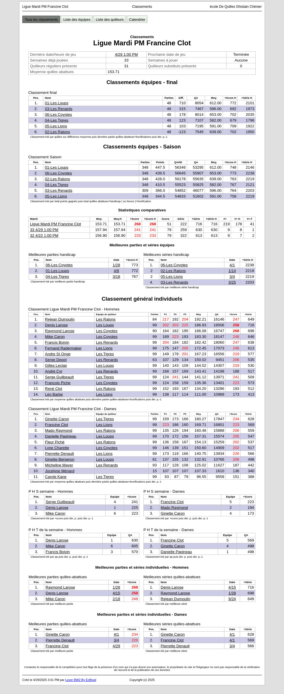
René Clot (53, 388)
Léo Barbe (54, 394)
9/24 (232, 599)
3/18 (116, 276)
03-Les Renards (58, 109)
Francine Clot (56, 425)
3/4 (232, 276)
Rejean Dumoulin (60, 319)
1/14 (232, 271)
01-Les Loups (56, 103)
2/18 (116, 599)
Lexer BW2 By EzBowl (80, 680)
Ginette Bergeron (60, 459)
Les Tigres (105, 354)
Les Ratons (105, 319)
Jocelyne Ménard (60, 471)
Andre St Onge (58, 354)
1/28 (116, 265)
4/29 (116, 646)
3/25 (232, 282)
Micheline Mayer (59, 465)
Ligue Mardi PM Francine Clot (55, 224)
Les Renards (107, 342)
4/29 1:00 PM (126, 54)
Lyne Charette (57, 448)
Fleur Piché (54, 442)
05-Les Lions (56, 126)
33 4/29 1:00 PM (44, 230)
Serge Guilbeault (59, 377)
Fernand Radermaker (63, 348)
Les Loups (105, 325)
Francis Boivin (57, 342)
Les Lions (104, 348)
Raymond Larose (60, 331)
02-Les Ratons (57, 132)
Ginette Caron (57, 419)
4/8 (116, 271)
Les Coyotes (106, 331)
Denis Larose (56, 325)
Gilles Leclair (56, 365)
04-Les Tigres (56, 120)
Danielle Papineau (60, 436)
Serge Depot (56, 360)
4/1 (232, 265)
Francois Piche (58, 383)
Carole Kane (56, 477)
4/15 (116, 593)
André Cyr (53, 371)
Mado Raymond (58, 430)
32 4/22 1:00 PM (44, 235)
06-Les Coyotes (58, 114)
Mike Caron (55, 336)
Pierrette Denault (59, 453)
